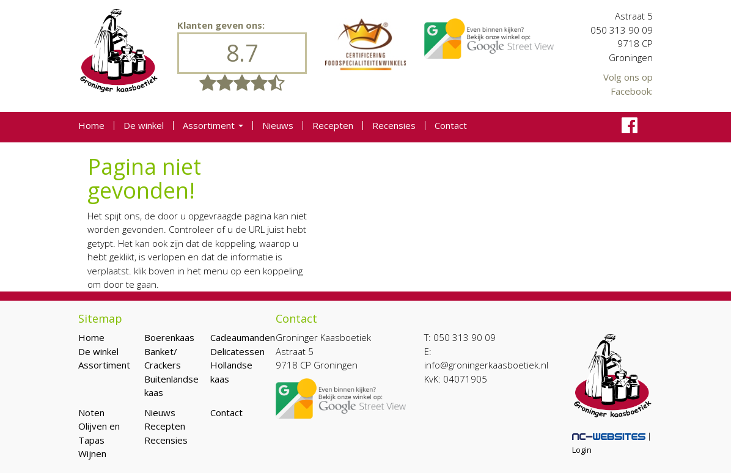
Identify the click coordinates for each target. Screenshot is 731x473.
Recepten (332, 125)
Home (91, 125)
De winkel (143, 125)
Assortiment (213, 125)
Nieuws (277, 125)
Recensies (394, 125)
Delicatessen (237, 351)
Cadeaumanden (242, 337)
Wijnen (92, 453)
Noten (91, 412)
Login (582, 449)
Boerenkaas (169, 337)
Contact (451, 125)
